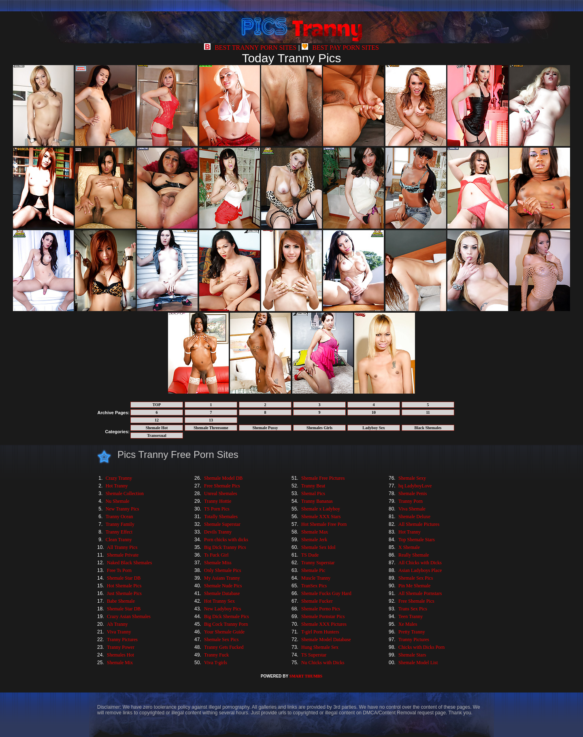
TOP (157, 404)
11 (428, 412)
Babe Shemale (121, 601)
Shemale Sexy (412, 478)
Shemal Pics (313, 493)
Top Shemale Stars (416, 539)
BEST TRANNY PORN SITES (250, 47)
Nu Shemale (118, 501)
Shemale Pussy (265, 428)
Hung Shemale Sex (319, 647)
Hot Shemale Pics (124, 586)
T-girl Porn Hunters (320, 632)
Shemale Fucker (317, 601)
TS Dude (310, 555)
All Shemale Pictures (418, 524)
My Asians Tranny (222, 578)
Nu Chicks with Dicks (322, 662)
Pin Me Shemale (414, 586)
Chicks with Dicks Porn (421, 647)
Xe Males (407, 624)
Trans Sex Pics (412, 609)
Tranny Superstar (318, 562)
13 (211, 420)
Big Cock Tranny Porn (226, 624)
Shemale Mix (120, 662)
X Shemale (409, 547)
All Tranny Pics (122, 547)
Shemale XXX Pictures (324, 624)
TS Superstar (313, 655)
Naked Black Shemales (129, 562)
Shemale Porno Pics (320, 609)
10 (374, 412)
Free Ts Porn (119, 570)
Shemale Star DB (123, 578)
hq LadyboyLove (415, 486)
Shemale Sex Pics (221, 639)
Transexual (156, 435)
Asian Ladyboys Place (420, 570)
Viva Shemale (412, 509)
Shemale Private (122, 555)
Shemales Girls (319, 428)
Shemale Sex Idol (318, 547)
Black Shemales (428, 428)
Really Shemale (413, 555)
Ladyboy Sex (373, 428)
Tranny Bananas (317, 501)
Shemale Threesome (211, 428)
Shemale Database (222, 593)
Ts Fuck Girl (216, 555)
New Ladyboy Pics (222, 609)
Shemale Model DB (223, 478)
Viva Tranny (119, 632)
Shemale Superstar (222, 524)
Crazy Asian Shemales (129, 616)
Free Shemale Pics (222, 486)
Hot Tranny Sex (219, 601)
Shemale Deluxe (414, 516)
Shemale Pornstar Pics (323, 616)
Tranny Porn (410, 501)
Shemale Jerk (314, 539)
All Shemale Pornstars (420, 593)
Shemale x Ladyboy (320, 509)
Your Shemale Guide (224, 632)
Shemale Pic (313, 570)
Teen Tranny (410, 616)
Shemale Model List (418, 662)
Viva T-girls (215, 662)
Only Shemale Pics (222, 570)
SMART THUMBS (305, 676)
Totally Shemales (221, 516)
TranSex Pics (314, 586)
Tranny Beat (313, 486)
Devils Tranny (218, 532)
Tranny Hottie (217, 501)
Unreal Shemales (220, 493)
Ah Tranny (117, 624)
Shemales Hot (120, 655)
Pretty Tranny (411, 632)
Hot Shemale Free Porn (324, 524)
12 (157, 420)
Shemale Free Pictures (323, 478)
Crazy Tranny (119, 478)
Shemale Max (314, 532)
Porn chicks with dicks (226, 539)
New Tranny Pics (122, 509)
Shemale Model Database (326, 639)
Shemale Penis (412, 493)
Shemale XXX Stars (320, 516)
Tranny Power (120, 647)
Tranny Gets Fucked (224, 647)
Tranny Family (120, 524)
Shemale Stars (412, 655)
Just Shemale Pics (124, 593)
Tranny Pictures (122, 639)
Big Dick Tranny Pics (225, 547)
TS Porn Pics (217, 509)
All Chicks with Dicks (420, 562)
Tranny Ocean (119, 516)
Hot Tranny (117, 486)
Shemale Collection (125, 493)
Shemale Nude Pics (223, 586)
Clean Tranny (119, 539)
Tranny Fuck (216, 655)
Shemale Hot (157, 428)
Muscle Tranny (315, 578)
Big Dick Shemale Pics (226, 616)
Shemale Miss (218, 562)
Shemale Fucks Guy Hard (326, 593)
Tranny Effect (119, 532)
